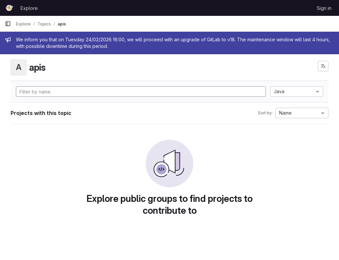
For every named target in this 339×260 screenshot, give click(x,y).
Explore (29, 8)
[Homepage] (9, 8)
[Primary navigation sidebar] (8, 24)
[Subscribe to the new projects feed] (323, 66)
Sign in (324, 8)
